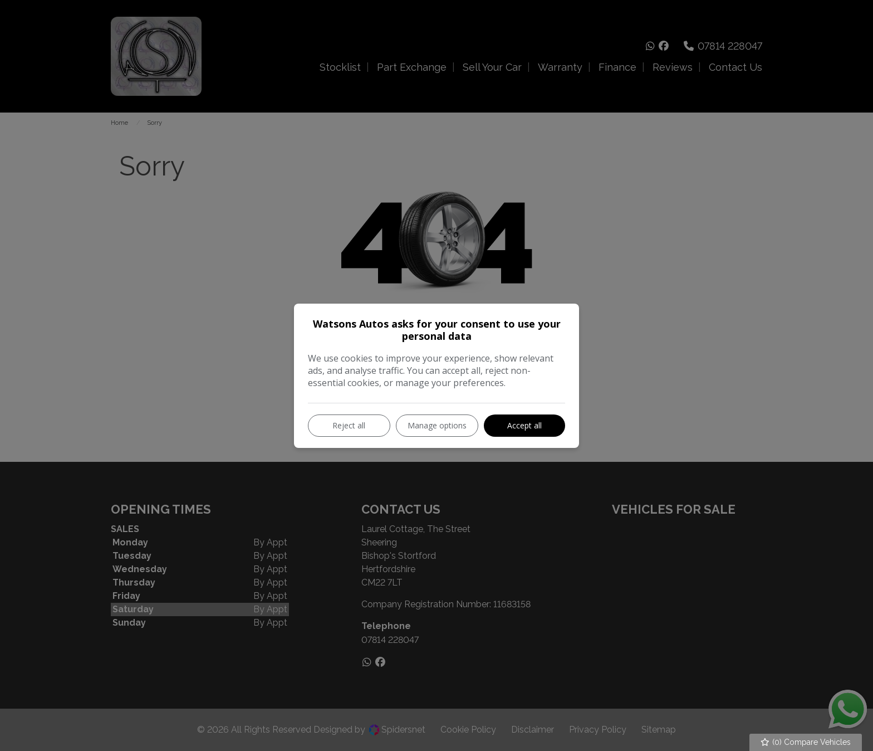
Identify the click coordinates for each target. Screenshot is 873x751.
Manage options (437, 425)
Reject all (348, 425)
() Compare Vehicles (806, 742)
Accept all (524, 425)
